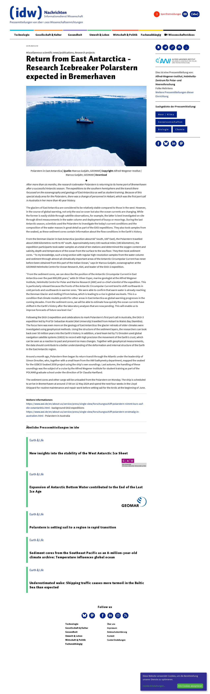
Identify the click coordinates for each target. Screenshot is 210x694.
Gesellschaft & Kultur (48, 35)
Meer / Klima (166, 114)
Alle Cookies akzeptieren (190, 685)
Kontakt (110, 636)
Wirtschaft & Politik (125, 35)
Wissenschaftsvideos (179, 35)
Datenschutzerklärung (117, 632)
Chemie (180, 129)
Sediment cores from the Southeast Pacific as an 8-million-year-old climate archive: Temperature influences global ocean (83, 555)
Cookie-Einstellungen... (154, 685)
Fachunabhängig (151, 35)
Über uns (111, 624)
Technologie (22, 35)
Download (101, 175)
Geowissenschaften (170, 122)
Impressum (112, 628)
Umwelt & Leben (99, 35)
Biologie (163, 129)
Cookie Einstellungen (116, 640)
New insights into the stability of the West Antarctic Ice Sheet (79, 453)
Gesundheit (75, 35)
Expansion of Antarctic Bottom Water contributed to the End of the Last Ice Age (86, 489)
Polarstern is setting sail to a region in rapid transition (73, 527)
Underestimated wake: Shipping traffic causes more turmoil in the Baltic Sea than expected (87, 585)
